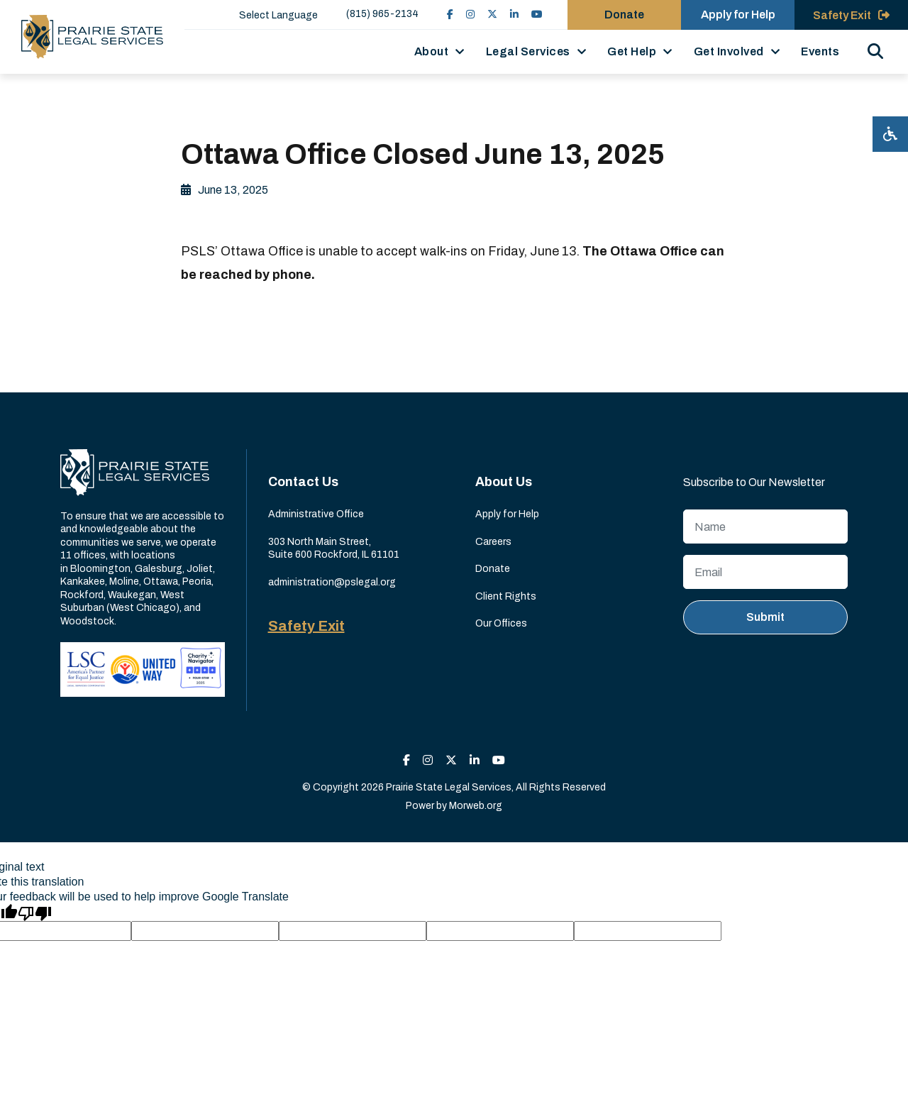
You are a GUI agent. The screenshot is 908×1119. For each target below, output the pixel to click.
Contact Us (303, 482)
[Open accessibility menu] (890, 134)
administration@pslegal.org (332, 582)
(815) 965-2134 (382, 14)
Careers (493, 541)
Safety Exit (306, 626)
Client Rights (505, 596)
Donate (492, 568)
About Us (503, 482)
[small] (450, 14)
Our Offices (501, 623)
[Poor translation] (35, 912)
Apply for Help (507, 514)
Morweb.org (475, 805)
